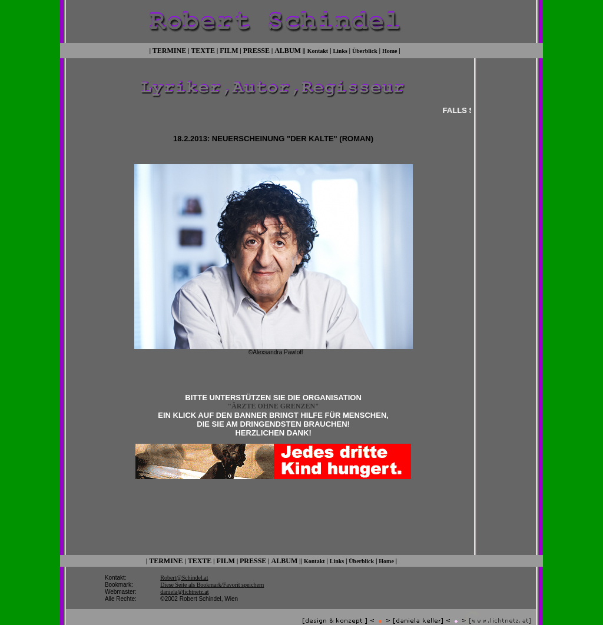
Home (389, 49)
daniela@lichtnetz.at (184, 580)
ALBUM (287, 49)
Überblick (364, 49)
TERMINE (169, 49)
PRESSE (256, 49)
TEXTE (203, 49)
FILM (229, 49)
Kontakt (318, 49)
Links (340, 49)
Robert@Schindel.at (184, 566)
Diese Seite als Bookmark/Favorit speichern (212, 573)
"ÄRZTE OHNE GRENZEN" (273, 405)
